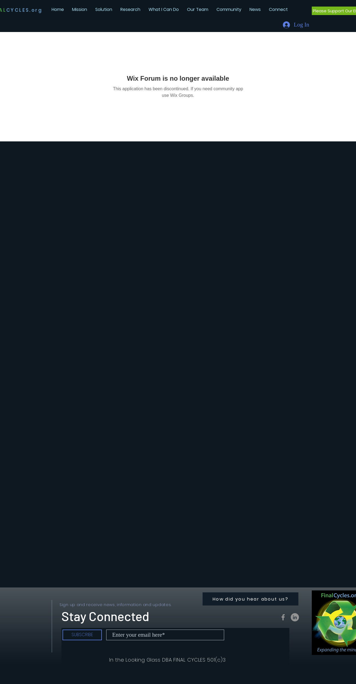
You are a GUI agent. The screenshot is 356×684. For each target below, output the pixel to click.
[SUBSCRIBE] (82, 635)
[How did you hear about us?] (250, 599)
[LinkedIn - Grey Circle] (295, 617)
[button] (255, 9)
